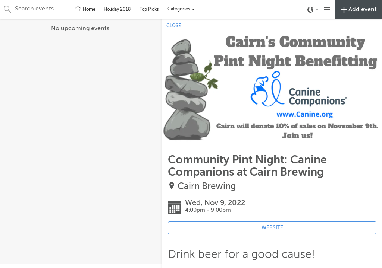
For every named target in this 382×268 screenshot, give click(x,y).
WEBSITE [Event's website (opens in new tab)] (272, 227)
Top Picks (149, 9)
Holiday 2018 (117, 9)
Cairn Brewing (207, 186)
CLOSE (173, 25)
